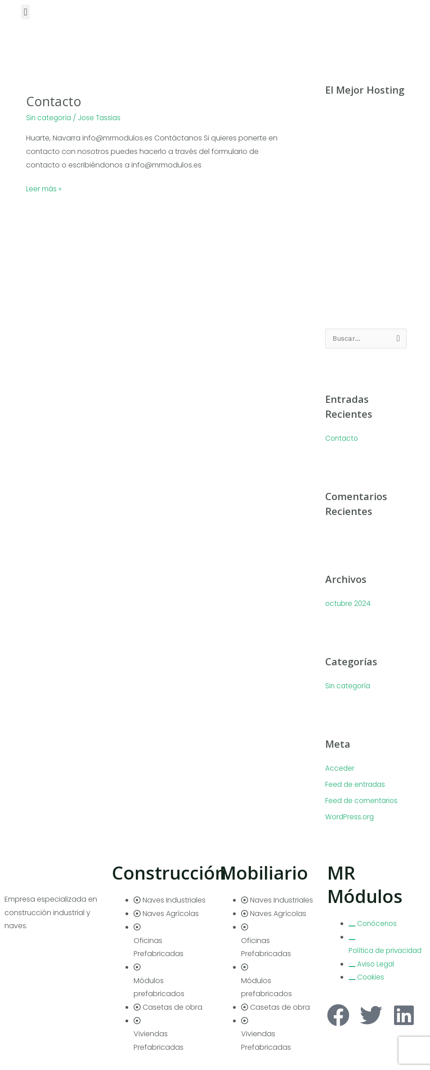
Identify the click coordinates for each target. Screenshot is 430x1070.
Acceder (340, 768)
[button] (25, 12)
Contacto (55, 101)
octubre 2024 (348, 604)
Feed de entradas (356, 785)
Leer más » (44, 188)
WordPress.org (350, 817)
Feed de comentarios (362, 801)
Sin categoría (49, 118)
